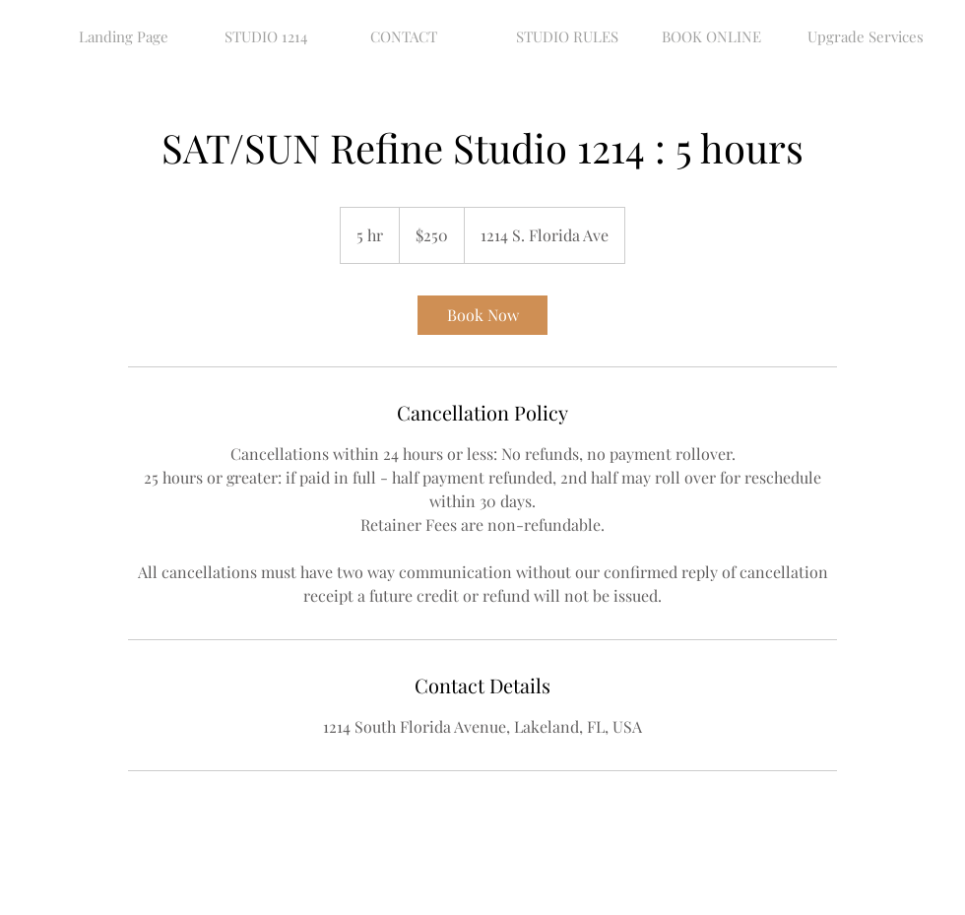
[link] (482, 315)
